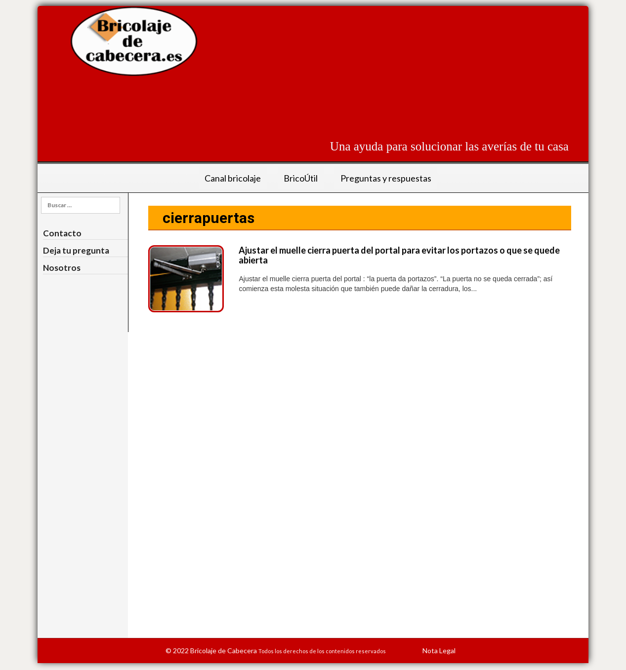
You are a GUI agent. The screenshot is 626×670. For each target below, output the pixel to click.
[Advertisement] (389, 104)
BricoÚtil (301, 178)
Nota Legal (439, 650)
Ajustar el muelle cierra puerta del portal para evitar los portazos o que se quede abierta (399, 255)
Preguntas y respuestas (385, 178)
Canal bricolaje (233, 178)
